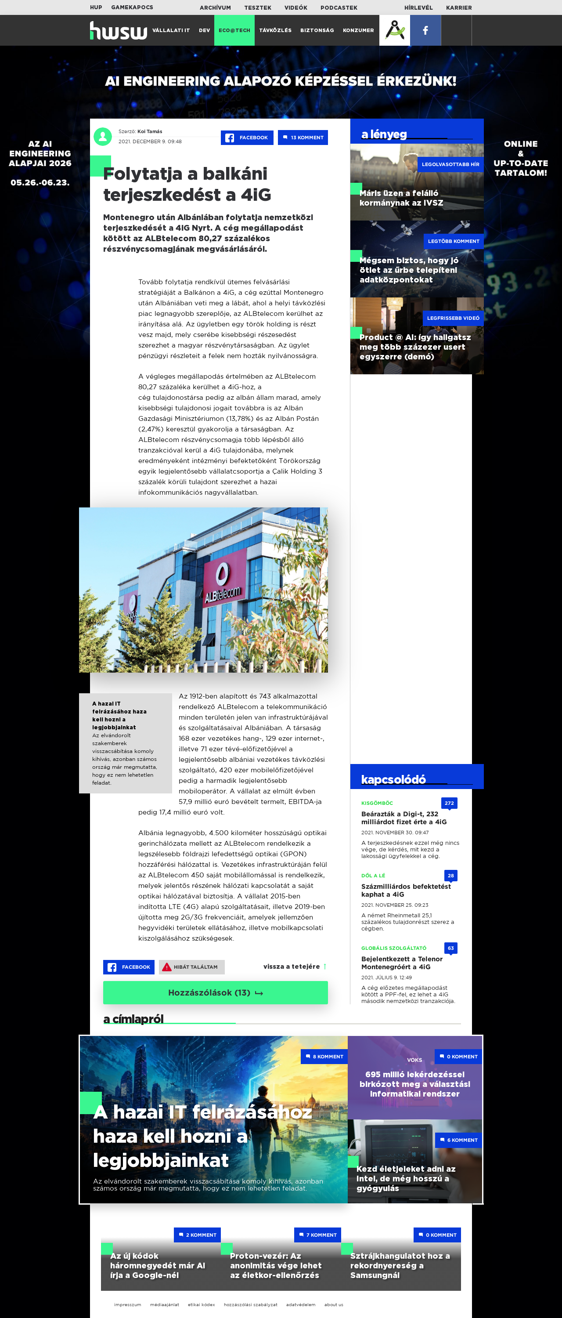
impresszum (127, 1304)
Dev (204, 30)
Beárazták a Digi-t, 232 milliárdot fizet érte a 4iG (404, 818)
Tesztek (257, 8)
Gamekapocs (132, 7)
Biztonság (317, 30)
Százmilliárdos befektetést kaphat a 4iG (406, 890)
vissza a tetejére (291, 967)
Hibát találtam (190, 967)
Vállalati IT (171, 30)
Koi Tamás (149, 131)
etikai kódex (201, 1304)
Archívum (215, 8)
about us (333, 1304)
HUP (96, 7)
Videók (296, 8)
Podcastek (339, 8)
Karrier (459, 8)
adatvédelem (301, 1304)
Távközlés (275, 30)
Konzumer (358, 30)
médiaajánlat (164, 1304)
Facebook (247, 138)
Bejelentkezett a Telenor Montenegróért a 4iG (402, 963)
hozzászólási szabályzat (250, 1304)
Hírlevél (418, 8)
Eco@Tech (234, 30)
